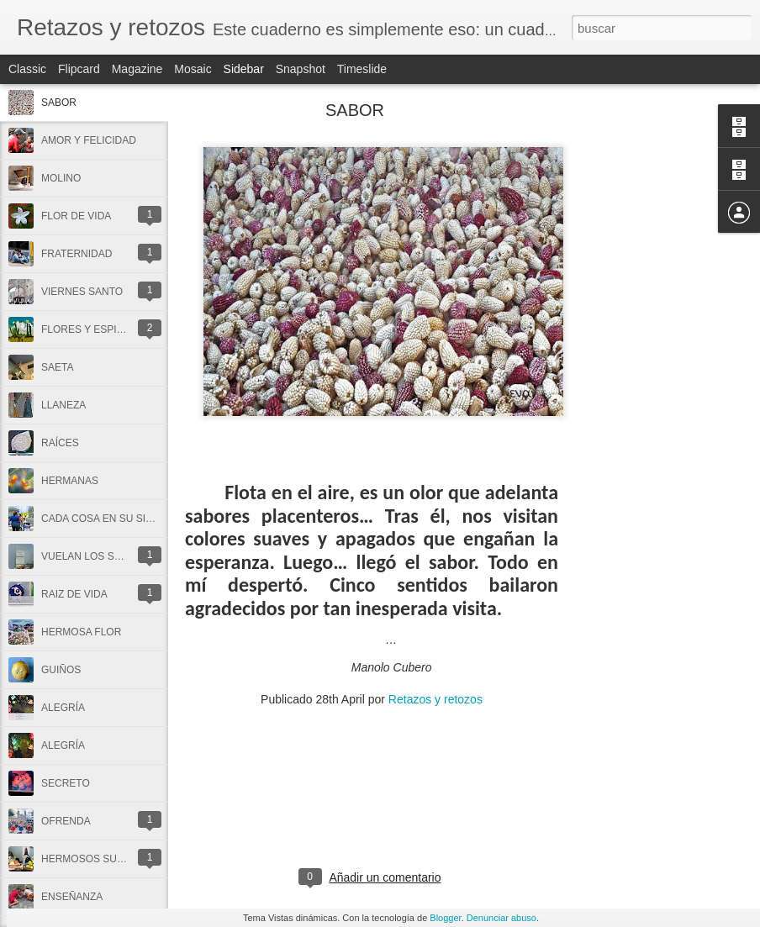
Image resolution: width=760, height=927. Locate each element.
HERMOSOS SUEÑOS (93, 859)
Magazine (137, 69)
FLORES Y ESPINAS (89, 329)
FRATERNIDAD (76, 254)
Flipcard (79, 69)
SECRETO (65, 783)
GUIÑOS (61, 670)
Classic (27, 69)
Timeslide (362, 69)
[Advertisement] (651, 374)
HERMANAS (69, 481)
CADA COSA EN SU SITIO (101, 518)
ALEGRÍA (63, 708)
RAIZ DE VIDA (74, 594)
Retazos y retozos (435, 699)
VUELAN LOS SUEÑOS (95, 556)
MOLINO (61, 178)
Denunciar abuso (501, 918)
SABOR (59, 102)
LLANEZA (63, 405)
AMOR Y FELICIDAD (88, 140)
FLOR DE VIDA (76, 216)
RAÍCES (60, 443)
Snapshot (300, 69)
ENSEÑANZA (72, 897)
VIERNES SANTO (82, 292)
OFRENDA (66, 821)
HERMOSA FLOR (81, 632)
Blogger (445, 918)
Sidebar (244, 69)
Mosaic (192, 69)
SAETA (57, 367)
